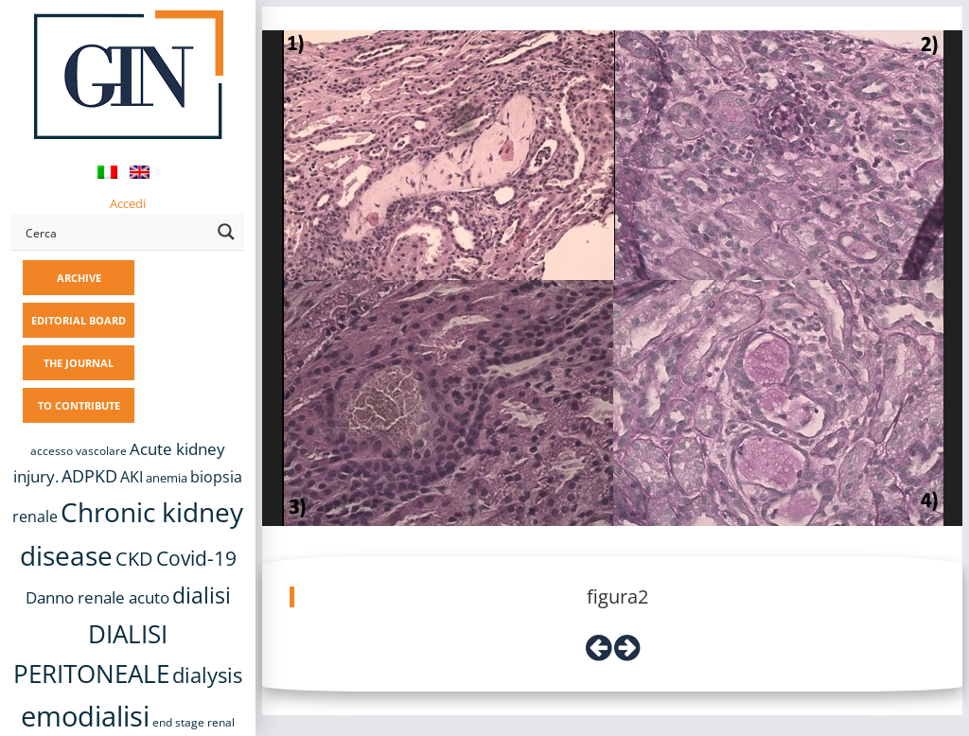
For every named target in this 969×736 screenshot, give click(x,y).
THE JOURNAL (79, 363)
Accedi (128, 203)
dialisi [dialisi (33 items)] (201, 595)
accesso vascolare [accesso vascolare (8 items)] (78, 451)
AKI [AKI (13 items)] (131, 476)
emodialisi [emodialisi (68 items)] (85, 716)
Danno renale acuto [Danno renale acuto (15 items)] (97, 597)
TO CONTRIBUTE (79, 405)
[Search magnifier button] (226, 232)
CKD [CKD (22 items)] (134, 558)
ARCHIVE (79, 278)
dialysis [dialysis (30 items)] (207, 675)
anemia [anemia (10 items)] (166, 477)
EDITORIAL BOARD (78, 320)
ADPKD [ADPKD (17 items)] (89, 475)
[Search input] (115, 232)
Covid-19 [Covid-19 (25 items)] (196, 558)
